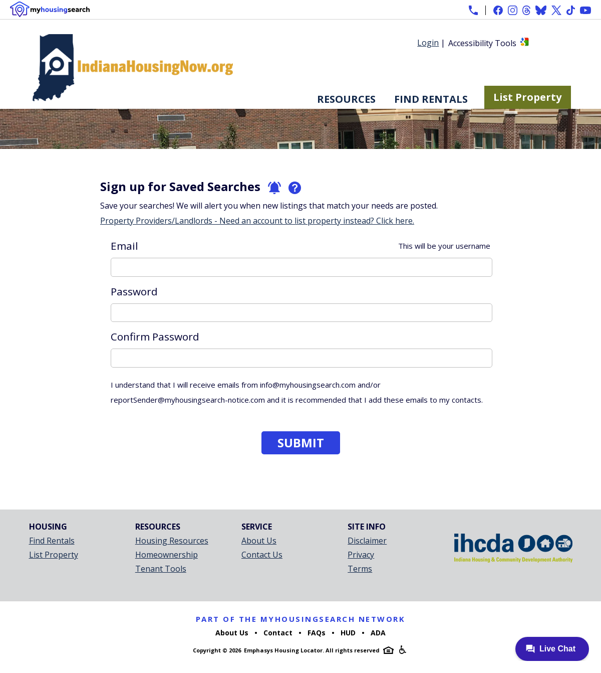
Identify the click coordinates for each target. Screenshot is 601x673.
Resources (346, 99)
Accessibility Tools (482, 43)
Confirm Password (155, 336)
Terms (360, 568)
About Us (258, 540)
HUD (348, 632)
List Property (527, 97)
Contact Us (261, 554)
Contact (277, 632)
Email (300, 246)
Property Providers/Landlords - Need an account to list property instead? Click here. (257, 221)
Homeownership (166, 554)
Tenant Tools (160, 568)
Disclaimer (367, 540)
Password (134, 291)
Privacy (361, 554)
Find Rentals (431, 99)
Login (428, 43)
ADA (378, 632)
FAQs (317, 632)
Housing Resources (171, 540)
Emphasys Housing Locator (283, 650)
